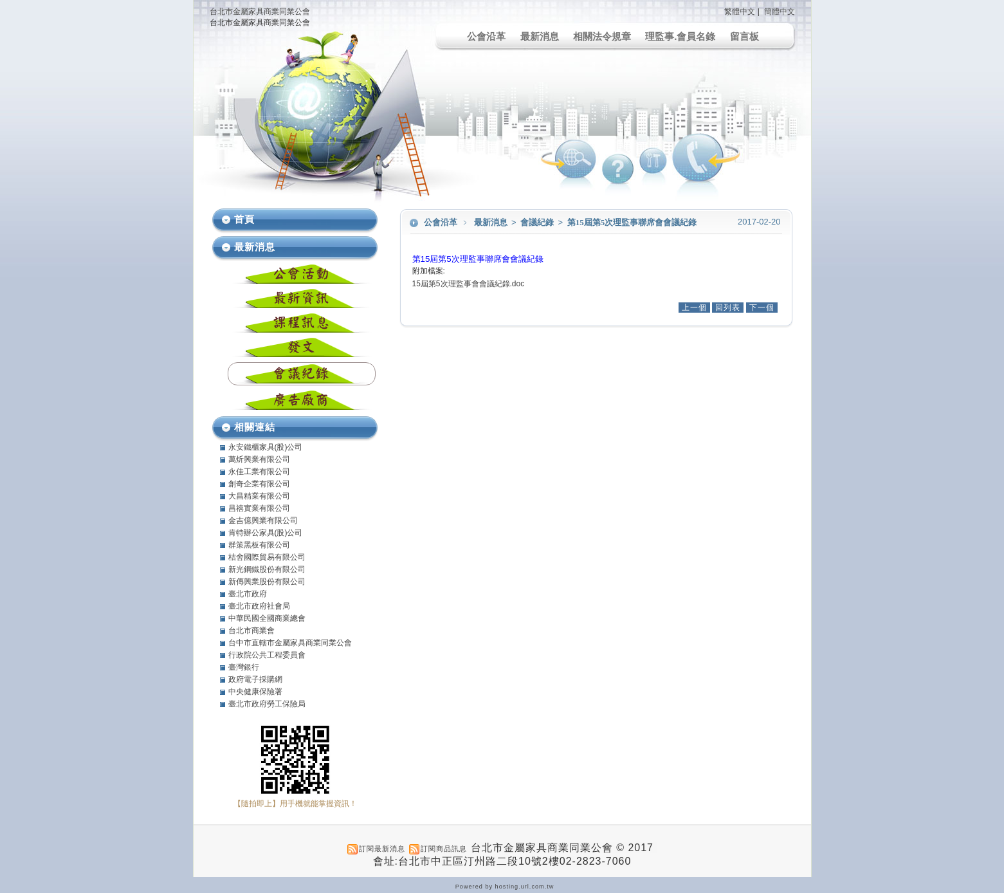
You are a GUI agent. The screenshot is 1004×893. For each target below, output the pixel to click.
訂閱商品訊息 (444, 848)
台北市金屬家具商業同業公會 (260, 11)
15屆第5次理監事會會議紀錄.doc (468, 283)
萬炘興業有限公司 (259, 459)
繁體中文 (739, 11)
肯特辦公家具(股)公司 (265, 532)
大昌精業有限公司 (259, 496)
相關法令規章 (602, 36)
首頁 (244, 219)
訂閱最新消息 (382, 848)
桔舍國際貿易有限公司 (267, 557)
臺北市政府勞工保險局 (267, 703)
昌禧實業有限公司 (259, 508)
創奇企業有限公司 (259, 483)
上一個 (694, 307)
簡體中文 (779, 11)
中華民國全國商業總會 (267, 618)
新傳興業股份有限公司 (267, 581)
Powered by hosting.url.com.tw (504, 886)
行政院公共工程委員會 (267, 654)
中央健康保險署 (255, 691)
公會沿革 (486, 36)
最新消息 (539, 36)
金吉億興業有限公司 (263, 520)
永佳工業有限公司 (259, 471)
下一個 (761, 307)
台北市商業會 (251, 630)
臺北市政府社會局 (259, 606)
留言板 (744, 36)
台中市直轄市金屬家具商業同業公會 (290, 642)
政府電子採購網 (255, 679)
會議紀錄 (538, 222)
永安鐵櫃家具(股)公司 (265, 447)
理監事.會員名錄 (680, 36)
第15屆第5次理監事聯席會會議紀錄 (632, 222)
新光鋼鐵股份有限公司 (267, 569)
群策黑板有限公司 (259, 544)
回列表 (727, 307)
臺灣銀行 (243, 667)
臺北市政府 (247, 593)
